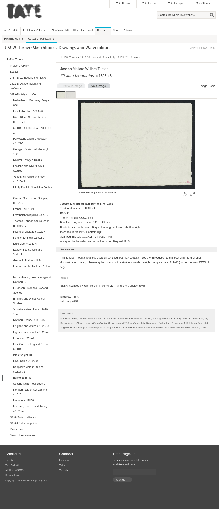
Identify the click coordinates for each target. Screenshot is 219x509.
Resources (16, 429)
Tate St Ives (203, 3)
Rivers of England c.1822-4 (29, 231)
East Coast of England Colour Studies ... (30, 346)
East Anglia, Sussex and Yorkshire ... (27, 252)
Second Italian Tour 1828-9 (29, 383)
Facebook (64, 460)
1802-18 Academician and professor (25, 86)
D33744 (173, 262)
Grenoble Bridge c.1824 (27, 260)
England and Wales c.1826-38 (31, 326)
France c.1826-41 (23, 338)
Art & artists (11, 30)
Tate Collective (13, 465)
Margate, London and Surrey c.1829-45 (30, 409)
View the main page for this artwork (97, 192)
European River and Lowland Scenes (30, 290)
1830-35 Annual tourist (23, 417)
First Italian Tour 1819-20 (28, 111)
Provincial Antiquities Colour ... (31, 215)
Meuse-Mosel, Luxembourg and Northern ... (32, 280)
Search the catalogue (22, 435)
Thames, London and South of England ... (31, 223)
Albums (128, 30)
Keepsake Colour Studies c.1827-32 (28, 369)
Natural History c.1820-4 (27, 160)
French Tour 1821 (23, 209)
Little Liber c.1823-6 (25, 243)
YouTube (64, 470)
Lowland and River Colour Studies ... (28, 168)
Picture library (12, 475)
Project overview (19, 65)
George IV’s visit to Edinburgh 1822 (31, 152)
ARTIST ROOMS (14, 470)
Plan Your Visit (60, 30)
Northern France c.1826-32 (29, 320)
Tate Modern (149, 3)
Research (102, 30)
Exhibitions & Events (35, 30)
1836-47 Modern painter (24, 423)
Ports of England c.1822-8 (28, 237)
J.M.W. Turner (68, 57)
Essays (14, 71)
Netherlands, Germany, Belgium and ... (32, 103)
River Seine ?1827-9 (25, 361)
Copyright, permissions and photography (27, 480)
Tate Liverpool (176, 3)
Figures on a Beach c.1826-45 (31, 332)
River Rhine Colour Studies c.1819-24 (29, 119)
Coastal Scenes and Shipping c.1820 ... (30, 200)
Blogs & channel (83, 30)
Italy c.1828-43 (119, 57)
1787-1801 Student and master (28, 77)
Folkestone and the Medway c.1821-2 (30, 141)
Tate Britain (123, 3)
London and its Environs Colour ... (32, 269)
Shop (116, 30)
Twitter (62, 465)
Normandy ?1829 (23, 400)
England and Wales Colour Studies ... (29, 301)
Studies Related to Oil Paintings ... (32, 130)
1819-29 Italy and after (93, 57)
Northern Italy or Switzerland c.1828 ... (30, 392)
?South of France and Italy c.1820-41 (29, 179)
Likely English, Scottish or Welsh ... (32, 190)
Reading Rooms (13, 38)
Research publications (41, 38)
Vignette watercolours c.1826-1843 (31, 312)
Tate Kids (10, 460)
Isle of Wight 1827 (24, 355)
